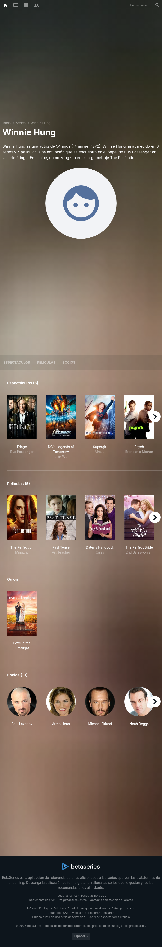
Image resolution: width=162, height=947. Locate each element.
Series (21, 123)
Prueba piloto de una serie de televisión (58, 917)
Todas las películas (93, 895)
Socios (69, 362)
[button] (22, 706)
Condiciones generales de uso (88, 908)
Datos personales (123, 908)
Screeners (92, 912)
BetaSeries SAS (58, 912)
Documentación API (42, 900)
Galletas (59, 908)
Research (108, 912)
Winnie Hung (41, 123)
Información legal (38, 908)
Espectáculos (17, 362)
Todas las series (66, 895)
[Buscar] (157, 5)
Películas (46, 362)
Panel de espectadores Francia (109, 917)
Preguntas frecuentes (72, 900)
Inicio (6, 123)
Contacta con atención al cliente (111, 900)
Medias (76, 912)
